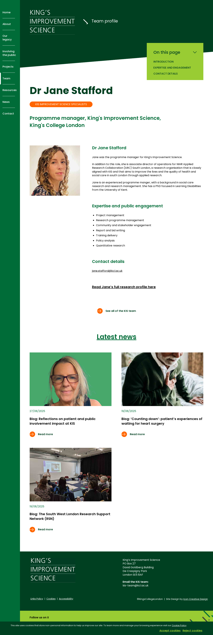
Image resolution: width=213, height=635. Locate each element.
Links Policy (36, 599)
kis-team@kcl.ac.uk (135, 585)
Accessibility (66, 599)
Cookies (51, 599)
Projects (7, 67)
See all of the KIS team (121, 311)
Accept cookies (170, 631)
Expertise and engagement (172, 68)
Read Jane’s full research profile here (124, 287)
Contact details (165, 74)
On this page (166, 52)
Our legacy (7, 37)
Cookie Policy (179, 625)
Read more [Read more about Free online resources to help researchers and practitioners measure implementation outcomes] (45, 434)
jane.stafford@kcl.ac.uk (107, 271)
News (6, 102)
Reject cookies (192, 631)
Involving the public (9, 53)
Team (6, 78)
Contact (8, 113)
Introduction (163, 62)
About (6, 24)
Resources (9, 90)
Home (6, 12)
